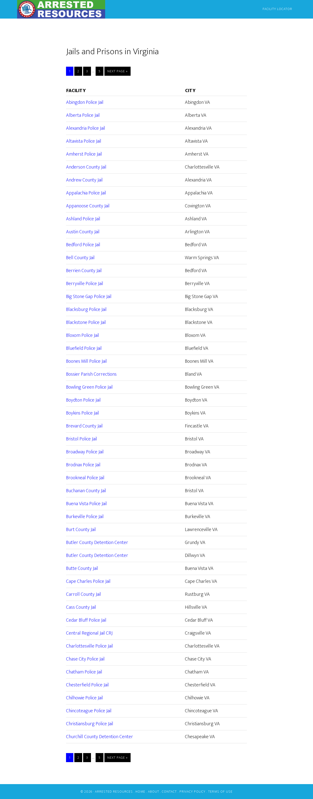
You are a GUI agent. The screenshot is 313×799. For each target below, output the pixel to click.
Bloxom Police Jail (82, 335)
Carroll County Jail (83, 594)
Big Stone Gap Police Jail (89, 296)
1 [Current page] (71, 71)
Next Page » (117, 71)
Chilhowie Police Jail (84, 698)
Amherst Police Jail (84, 154)
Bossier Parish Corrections (91, 374)
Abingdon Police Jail (84, 102)
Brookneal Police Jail (85, 478)
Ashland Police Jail (83, 219)
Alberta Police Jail (83, 115)
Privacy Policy (192, 791)
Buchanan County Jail (86, 491)
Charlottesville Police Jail (89, 646)
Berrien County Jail (84, 270)
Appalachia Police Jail (86, 193)
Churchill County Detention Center (99, 737)
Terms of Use (220, 791)
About (153, 791)
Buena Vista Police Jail (86, 504)
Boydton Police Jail (83, 400)
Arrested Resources (61, 9)
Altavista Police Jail (83, 141)
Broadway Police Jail (85, 452)
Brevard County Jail (84, 426)
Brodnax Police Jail (83, 465)
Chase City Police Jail (85, 659)
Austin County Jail (83, 232)
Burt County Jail (81, 529)
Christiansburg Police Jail (89, 724)
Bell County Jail (80, 258)
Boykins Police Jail (82, 413)
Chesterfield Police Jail (87, 685)
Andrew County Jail (84, 180)
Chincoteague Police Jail (89, 711)
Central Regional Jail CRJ (89, 633)
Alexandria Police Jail (85, 128)
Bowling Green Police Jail (89, 387)
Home (140, 791)
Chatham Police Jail (84, 672)
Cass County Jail (81, 607)
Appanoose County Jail (88, 206)
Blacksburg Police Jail (86, 309)
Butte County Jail (82, 568)
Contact (169, 791)
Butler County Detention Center (97, 542)
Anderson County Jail (86, 167)
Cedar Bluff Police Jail (86, 620)
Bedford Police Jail (83, 245)
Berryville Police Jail (84, 283)
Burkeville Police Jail (85, 516)
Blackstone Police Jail (86, 322)
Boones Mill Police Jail (86, 361)
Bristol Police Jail (81, 439)
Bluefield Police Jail (84, 348)
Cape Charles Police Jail (88, 581)
